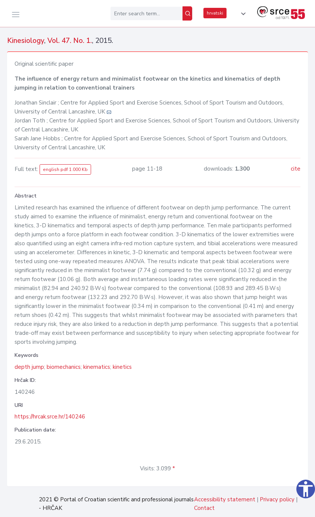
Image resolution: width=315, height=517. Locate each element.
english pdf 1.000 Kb (65, 169)
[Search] (187, 13)
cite (295, 168)
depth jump (29, 367)
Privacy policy (277, 499)
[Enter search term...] (146, 13)
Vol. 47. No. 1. (69, 41)
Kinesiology (25, 41)
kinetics (122, 367)
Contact (204, 508)
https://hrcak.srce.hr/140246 (50, 416)
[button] (242, 14)
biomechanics (64, 367)
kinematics (96, 367)
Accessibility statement (224, 499)
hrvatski (215, 13)
